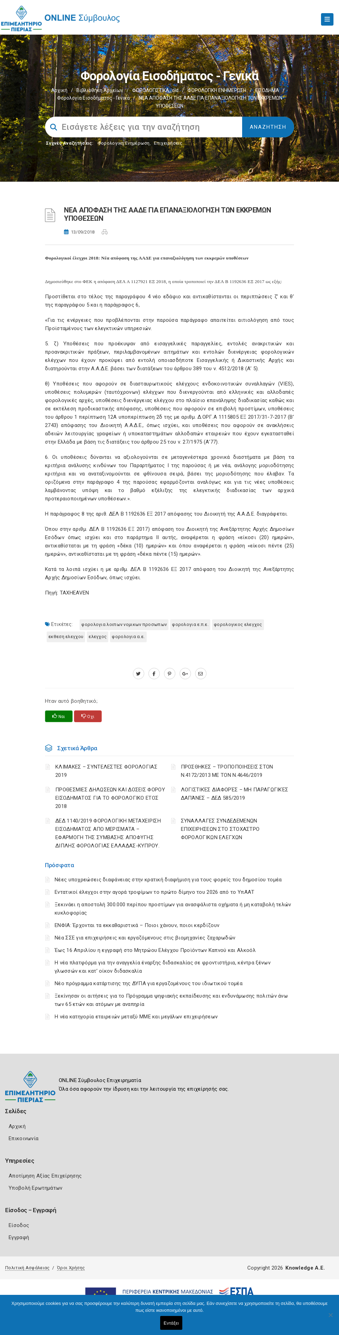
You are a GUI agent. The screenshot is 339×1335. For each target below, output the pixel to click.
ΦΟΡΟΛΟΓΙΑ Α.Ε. (128, 636)
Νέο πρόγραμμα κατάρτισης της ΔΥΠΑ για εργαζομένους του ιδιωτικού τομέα (148, 983)
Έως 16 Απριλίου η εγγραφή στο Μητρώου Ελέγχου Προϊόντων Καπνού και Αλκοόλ (155, 950)
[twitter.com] (138, 674)
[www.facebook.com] (154, 674)
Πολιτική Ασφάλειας (27, 1267)
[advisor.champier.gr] (201, 674)
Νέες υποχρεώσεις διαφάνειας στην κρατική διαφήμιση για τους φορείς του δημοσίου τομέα (168, 880)
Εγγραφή (19, 1237)
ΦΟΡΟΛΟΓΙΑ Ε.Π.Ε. (190, 624)
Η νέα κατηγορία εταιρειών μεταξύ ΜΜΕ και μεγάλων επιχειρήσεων (136, 1017)
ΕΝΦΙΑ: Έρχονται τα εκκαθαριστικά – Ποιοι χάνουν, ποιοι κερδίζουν (137, 925)
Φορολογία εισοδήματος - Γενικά (93, 98)
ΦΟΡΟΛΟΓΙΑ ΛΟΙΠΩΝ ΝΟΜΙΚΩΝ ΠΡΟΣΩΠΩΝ (124, 624)
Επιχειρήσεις (168, 143)
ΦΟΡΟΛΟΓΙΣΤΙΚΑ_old (155, 90)
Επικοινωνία (23, 1138)
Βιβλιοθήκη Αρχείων (99, 90)
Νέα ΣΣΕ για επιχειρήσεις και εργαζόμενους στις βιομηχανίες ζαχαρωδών (145, 938)
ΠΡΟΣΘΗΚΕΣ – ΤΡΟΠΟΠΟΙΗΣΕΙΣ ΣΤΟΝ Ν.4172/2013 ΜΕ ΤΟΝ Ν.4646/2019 (227, 771)
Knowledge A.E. (305, 1268)
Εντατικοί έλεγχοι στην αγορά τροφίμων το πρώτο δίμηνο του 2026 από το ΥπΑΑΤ (155, 892)
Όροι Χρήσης (71, 1267)
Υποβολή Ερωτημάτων (35, 1188)
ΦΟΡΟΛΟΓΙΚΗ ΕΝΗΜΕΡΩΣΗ (216, 90)
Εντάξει (171, 1323)
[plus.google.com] (185, 674)
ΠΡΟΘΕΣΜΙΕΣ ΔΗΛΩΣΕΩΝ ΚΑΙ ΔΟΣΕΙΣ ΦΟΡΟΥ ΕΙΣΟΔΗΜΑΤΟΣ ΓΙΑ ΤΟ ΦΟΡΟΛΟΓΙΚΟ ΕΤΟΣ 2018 (110, 798)
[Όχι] (330, 1318)
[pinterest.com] (169, 674)
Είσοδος (19, 1225)
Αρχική (59, 90)
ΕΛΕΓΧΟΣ (98, 636)
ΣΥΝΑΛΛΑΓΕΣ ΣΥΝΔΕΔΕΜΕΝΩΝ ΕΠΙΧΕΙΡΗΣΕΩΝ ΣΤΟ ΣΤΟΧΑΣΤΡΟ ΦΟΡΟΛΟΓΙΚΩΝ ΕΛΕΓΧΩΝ (220, 829)
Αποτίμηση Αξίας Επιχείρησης (45, 1176)
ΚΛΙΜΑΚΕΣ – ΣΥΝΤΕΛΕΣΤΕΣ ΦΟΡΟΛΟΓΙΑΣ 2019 (106, 771)
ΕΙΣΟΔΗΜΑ (267, 90)
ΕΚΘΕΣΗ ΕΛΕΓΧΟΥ (65, 636)
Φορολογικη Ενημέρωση (124, 143)
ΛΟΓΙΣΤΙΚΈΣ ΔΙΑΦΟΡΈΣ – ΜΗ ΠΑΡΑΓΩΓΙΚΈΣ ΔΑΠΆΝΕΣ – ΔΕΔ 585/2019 (234, 794)
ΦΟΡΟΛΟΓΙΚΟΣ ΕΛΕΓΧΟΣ (238, 624)
